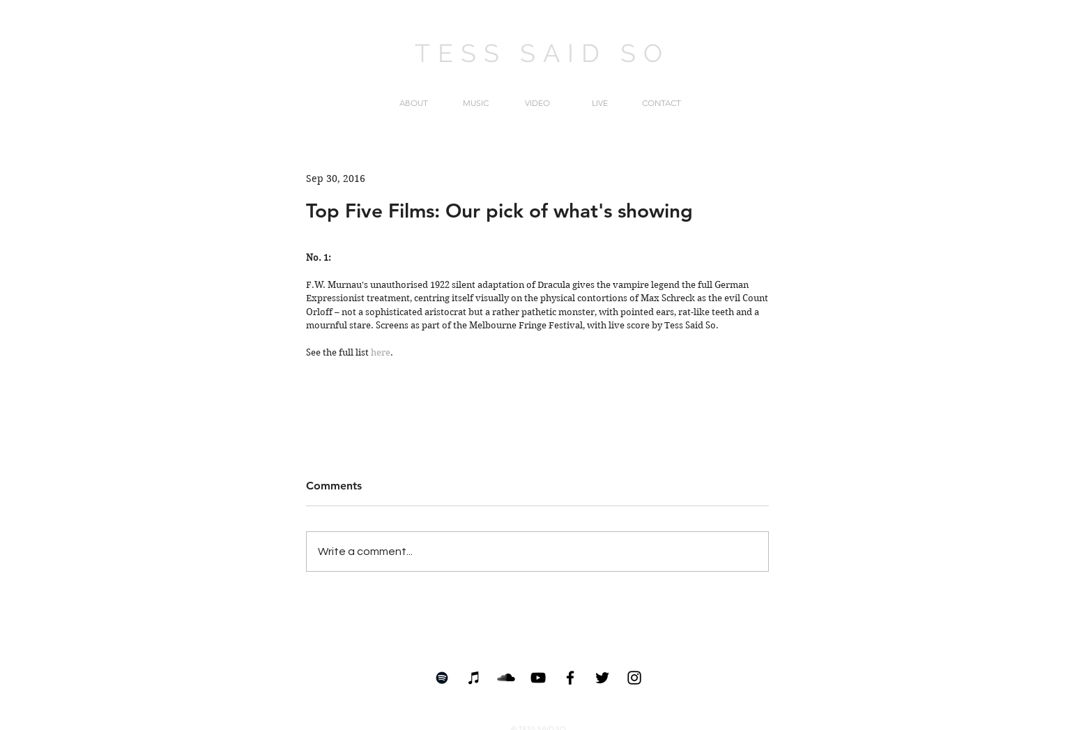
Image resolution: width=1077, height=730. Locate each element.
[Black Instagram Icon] (634, 678)
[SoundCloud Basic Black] (506, 678)
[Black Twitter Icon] (602, 678)
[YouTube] (538, 678)
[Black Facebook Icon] (570, 678)
